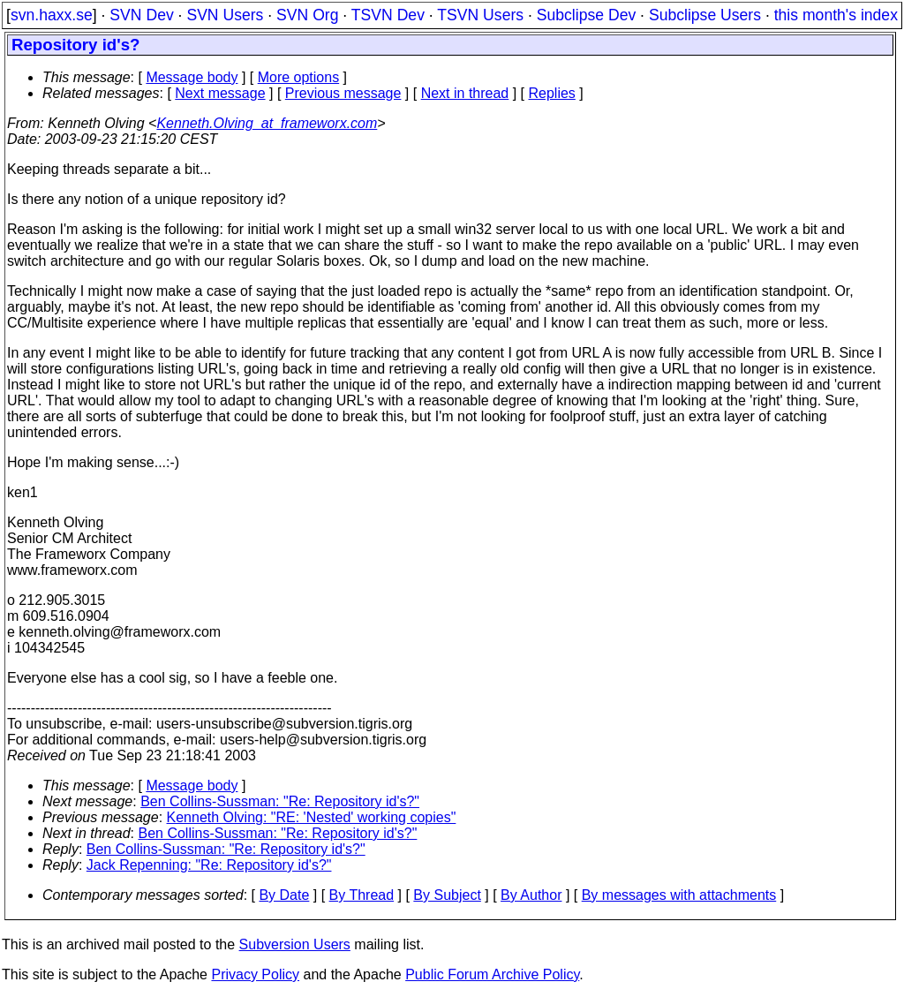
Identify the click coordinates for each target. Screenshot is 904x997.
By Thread (362, 895)
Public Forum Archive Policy (492, 974)
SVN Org (307, 15)
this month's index (836, 15)
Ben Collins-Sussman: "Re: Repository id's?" (279, 801)
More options (299, 77)
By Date (284, 895)
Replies (552, 93)
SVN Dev (141, 15)
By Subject (446, 895)
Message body (191, 77)
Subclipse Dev (586, 15)
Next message (220, 93)
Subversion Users (294, 944)
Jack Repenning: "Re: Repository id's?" (209, 864)
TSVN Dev (388, 15)
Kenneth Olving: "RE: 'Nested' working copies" (311, 817)
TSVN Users (480, 15)
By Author (531, 895)
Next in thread (465, 93)
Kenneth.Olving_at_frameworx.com (266, 123)
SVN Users (224, 15)
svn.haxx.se (52, 15)
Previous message (343, 93)
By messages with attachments (679, 895)
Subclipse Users (705, 15)
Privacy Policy (255, 974)
